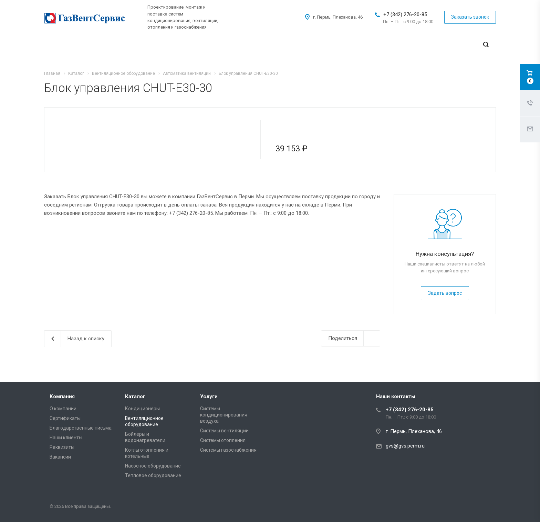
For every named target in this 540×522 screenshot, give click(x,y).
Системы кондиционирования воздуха (223, 415)
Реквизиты (62, 447)
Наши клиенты (66, 437)
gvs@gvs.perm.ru (405, 446)
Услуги (209, 396)
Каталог (135, 396)
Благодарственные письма (81, 428)
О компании (63, 408)
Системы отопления (223, 440)
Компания (62, 396)
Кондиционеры (142, 408)
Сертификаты (65, 418)
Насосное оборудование (153, 466)
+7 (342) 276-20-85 (405, 14)
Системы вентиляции (224, 430)
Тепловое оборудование (153, 475)
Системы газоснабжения (228, 450)
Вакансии (60, 457)
